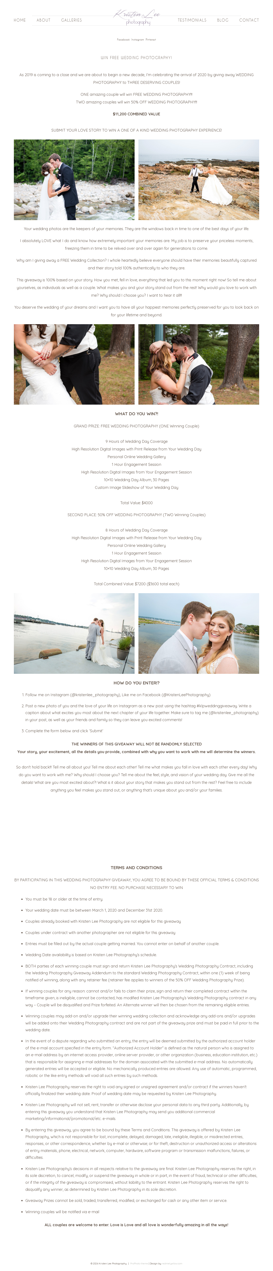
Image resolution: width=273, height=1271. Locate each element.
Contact (249, 20)
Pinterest (151, 39)
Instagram (137, 39)
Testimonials (192, 20)
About (44, 20)
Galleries (71, 20)
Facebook (123, 39)
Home (20, 20)
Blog (223, 20)
